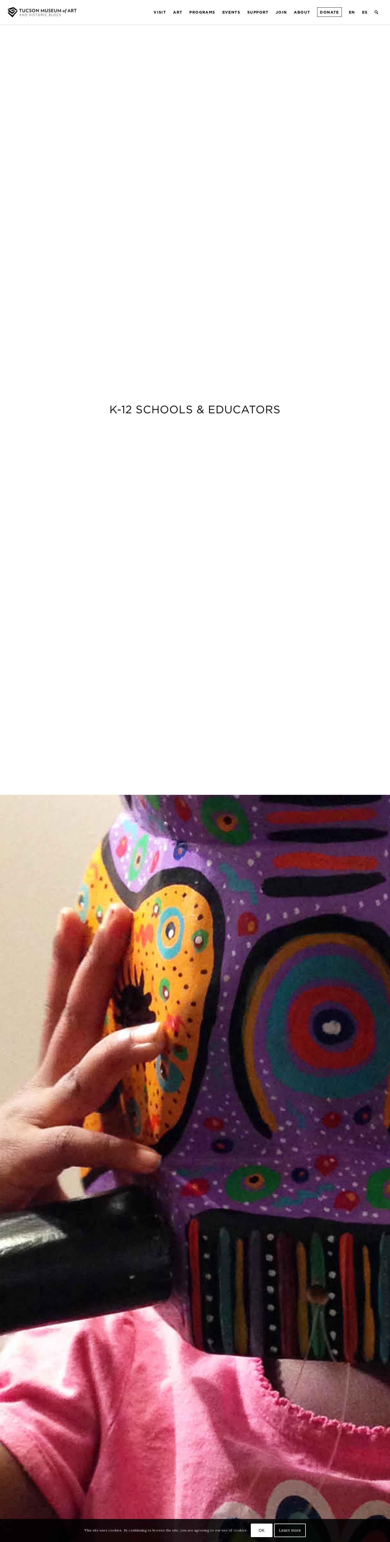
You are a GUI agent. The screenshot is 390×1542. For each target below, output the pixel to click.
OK (262, 1530)
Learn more (290, 1530)
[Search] (376, 12)
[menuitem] (160, 12)
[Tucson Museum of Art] (43, 12)
